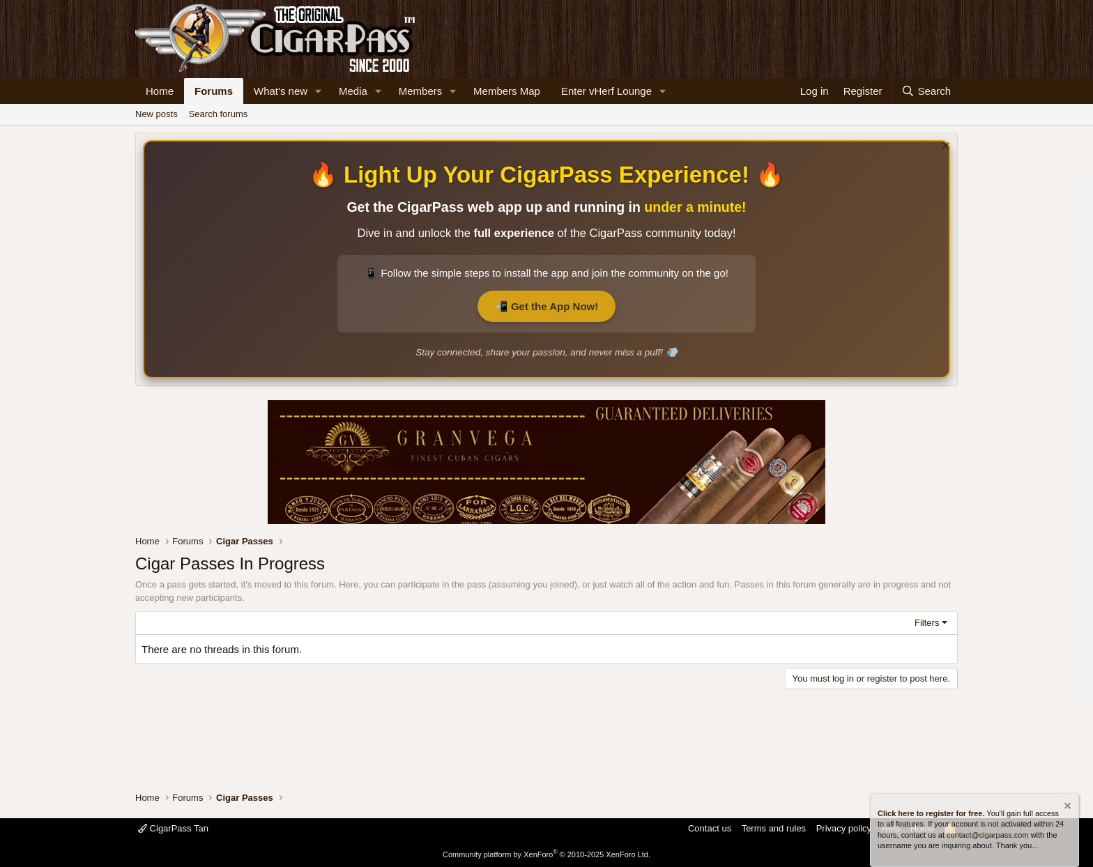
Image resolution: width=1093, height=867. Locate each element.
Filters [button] (927, 622)
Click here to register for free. (931, 813)
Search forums (218, 114)
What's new (280, 91)
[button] (318, 91)
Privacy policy (843, 828)
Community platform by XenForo (546, 854)
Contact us (709, 828)
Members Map (506, 91)
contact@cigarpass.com (988, 835)
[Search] (926, 91)
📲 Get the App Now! (546, 306)
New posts (156, 114)
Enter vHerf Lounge (606, 91)
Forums (213, 91)
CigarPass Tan (173, 828)
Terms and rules (774, 828)
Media (353, 91)
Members (421, 91)
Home (160, 91)
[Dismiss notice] (944, 147)
